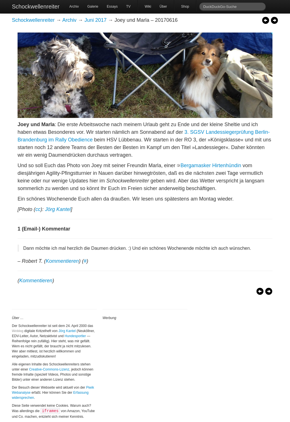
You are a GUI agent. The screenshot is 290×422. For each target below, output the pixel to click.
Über (163, 6)
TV (128, 6)
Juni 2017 (95, 20)
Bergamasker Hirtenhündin (210, 165)
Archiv (74, 6)
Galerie (92, 6)
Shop (185, 6)
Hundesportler (75, 336)
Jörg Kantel (58, 209)
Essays (112, 6)
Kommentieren (62, 261)
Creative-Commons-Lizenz (49, 369)
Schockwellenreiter (35, 6)
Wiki (148, 6)
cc (37, 209)
